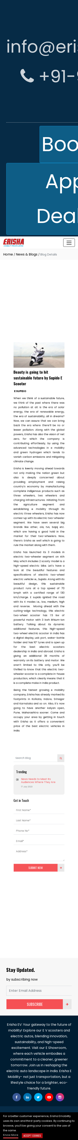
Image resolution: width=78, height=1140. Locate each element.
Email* (23, 798)
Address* (25, 807)
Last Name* (26, 781)
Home (8, 254)
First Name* (26, 773)
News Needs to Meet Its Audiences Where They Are (38, 749)
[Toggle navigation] (69, 243)
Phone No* (25, 790)
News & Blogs (26, 254)
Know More (10, 1135)
